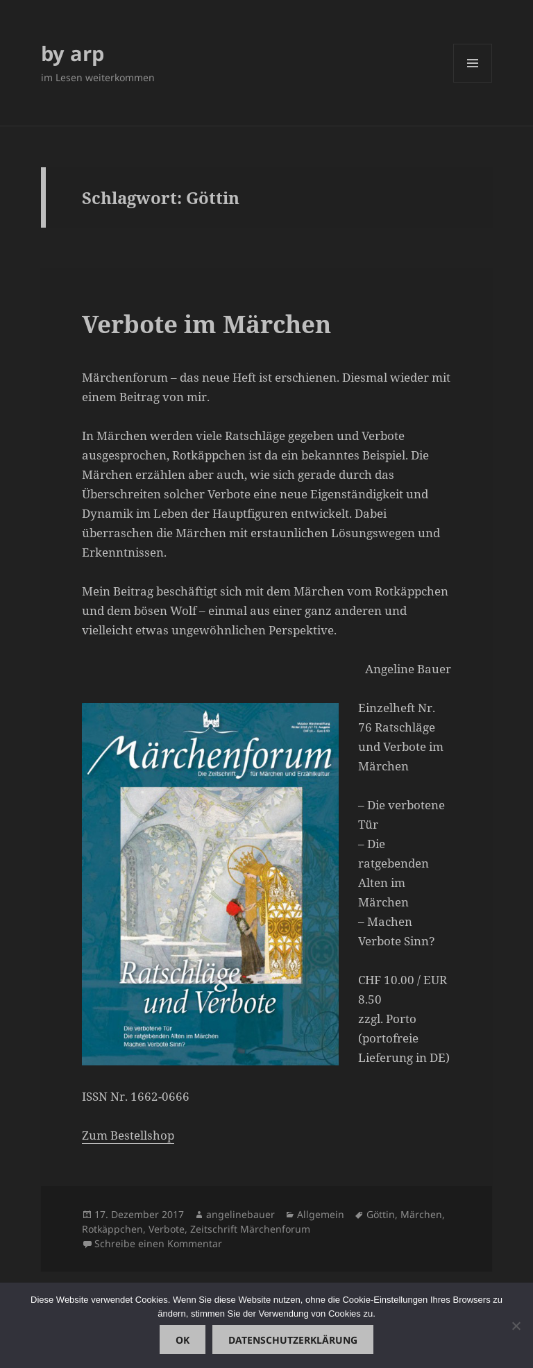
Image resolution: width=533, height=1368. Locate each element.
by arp (72, 53)
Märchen (421, 1214)
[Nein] (516, 1326)
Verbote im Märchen (206, 323)
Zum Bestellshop (128, 1135)
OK (182, 1339)
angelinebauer (240, 1214)
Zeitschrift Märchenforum (250, 1228)
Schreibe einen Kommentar (158, 1243)
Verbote (167, 1228)
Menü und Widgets (473, 82)
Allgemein (320, 1214)
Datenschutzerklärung (292, 1339)
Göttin (380, 1214)
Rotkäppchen (112, 1228)
